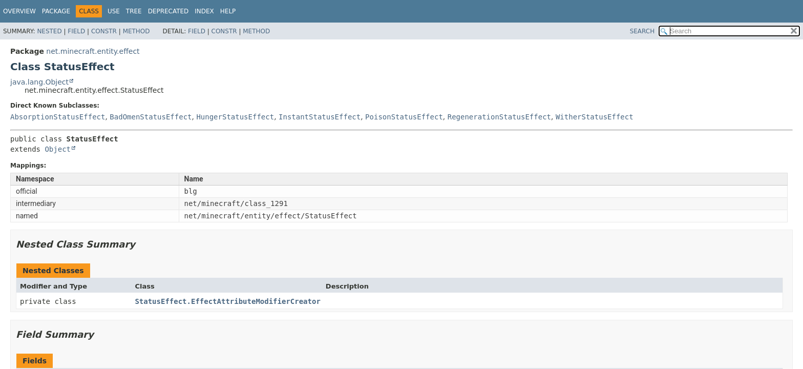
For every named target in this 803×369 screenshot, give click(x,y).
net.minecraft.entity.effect (92, 51)
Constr (104, 31)
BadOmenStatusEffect (151, 117)
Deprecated (168, 11)
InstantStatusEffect (320, 117)
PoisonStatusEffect (404, 117)
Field (76, 31)
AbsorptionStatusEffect (57, 117)
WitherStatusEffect (594, 117)
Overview (19, 11)
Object (58, 149)
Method (136, 31)
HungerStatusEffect (235, 117)
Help (228, 11)
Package (56, 11)
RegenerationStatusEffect (499, 117)
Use (114, 11)
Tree (134, 11)
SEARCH (642, 31)
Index (204, 11)
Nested (49, 31)
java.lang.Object (39, 82)
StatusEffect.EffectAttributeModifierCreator (227, 301)
